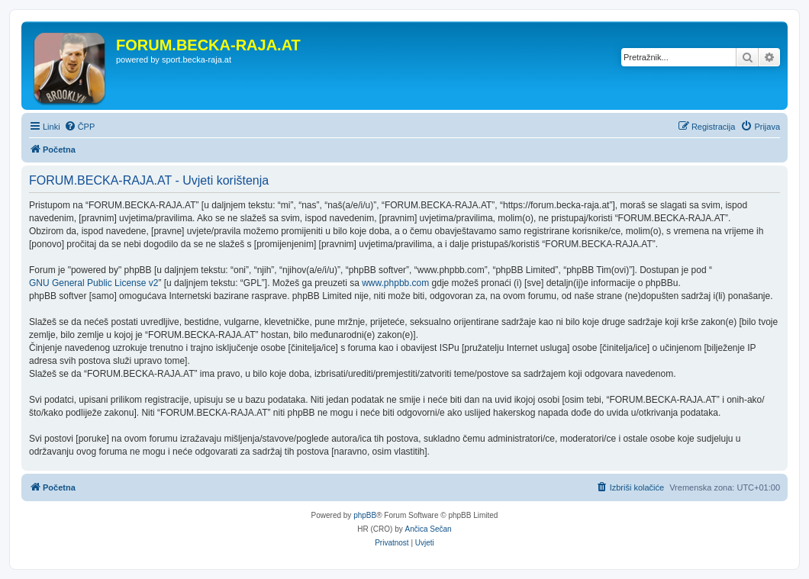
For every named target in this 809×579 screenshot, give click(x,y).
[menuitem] (79, 126)
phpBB (364, 515)
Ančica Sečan (428, 529)
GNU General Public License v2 (93, 283)
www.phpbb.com (395, 283)
